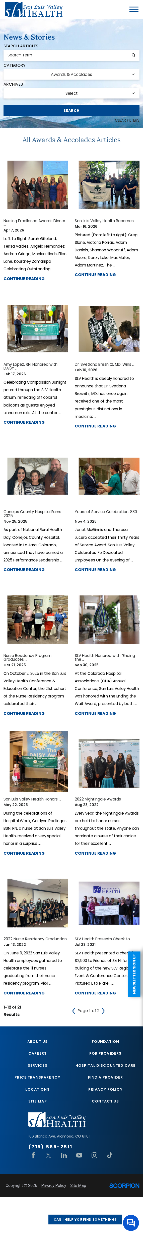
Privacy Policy (105, 1136)
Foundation (105, 1087)
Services (37, 1111)
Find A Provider (105, 1124)
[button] (133, 9)
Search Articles (21, 46)
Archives (13, 84)
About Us (37, 1087)
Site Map (37, 1148)
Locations (37, 1136)
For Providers (105, 1099)
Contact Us (105, 1148)
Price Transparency (37, 1124)
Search (71, 110)
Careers (37, 1099)
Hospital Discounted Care (106, 1111)
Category (14, 65)
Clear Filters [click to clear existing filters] (125, 120)
